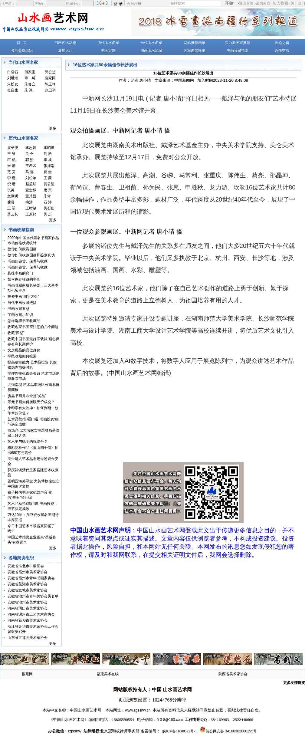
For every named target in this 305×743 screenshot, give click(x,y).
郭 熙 (29, 160)
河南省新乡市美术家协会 (28, 620)
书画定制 (108, 50)
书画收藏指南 (237, 50)
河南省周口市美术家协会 (28, 608)
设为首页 (263, 3)
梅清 (29, 202)
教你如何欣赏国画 (22, 249)
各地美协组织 (22, 50)
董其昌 (30, 196)
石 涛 (48, 202)
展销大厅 (65, 50)
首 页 (22, 43)
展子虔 (12, 148)
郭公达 (50, 72)
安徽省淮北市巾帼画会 (26, 566)
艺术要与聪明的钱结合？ (28, 441)
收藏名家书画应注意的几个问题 (33, 327)
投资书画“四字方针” (23, 296)
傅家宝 (30, 72)
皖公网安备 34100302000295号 (231, 731)
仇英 (11, 190)
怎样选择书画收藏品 (24, 321)
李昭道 (49, 148)
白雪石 (12, 72)
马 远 (29, 172)
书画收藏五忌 (18, 309)
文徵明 (12, 196)
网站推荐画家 (194, 43)
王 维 (11, 154)
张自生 (12, 90)
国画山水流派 (151, 50)
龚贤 (11, 202)
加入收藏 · (289, 3)
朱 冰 (29, 90)
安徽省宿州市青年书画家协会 (31, 578)
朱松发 (12, 84)
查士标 (30, 190)
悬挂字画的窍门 (20, 273)
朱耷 (47, 196)
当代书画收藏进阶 (22, 303)
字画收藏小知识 (20, 315)
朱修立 (30, 84)
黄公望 (49, 184)
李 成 (48, 160)
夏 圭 (48, 172)
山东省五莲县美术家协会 (28, 638)
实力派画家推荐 (237, 43)
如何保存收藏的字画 (24, 279)
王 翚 (11, 208)
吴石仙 (49, 208)
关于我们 (297, 3)
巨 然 (11, 160)
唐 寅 (48, 190)
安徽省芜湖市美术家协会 (28, 584)
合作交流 (282, 50)
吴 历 (48, 214)
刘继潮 (12, 78)
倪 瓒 (11, 184)
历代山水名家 (108, 43)
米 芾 (11, 166)
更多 (52, 128)
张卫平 (50, 90)
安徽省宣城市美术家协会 (28, 590)
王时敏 (30, 208)
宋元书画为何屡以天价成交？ (31, 402)
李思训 (30, 148)
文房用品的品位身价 (24, 350)
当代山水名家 (151, 43)
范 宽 (11, 172)
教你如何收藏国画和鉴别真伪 (31, 255)
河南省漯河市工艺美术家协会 (31, 614)
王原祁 (30, 214)
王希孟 (30, 166)
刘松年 (30, 178)
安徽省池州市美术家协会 (28, 602)
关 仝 (29, 154)
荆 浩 (48, 154)
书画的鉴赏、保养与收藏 (28, 261)
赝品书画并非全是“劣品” (27, 396)
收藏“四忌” (16, 333)
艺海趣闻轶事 (194, 50)
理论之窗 (282, 43)
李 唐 (11, 178)
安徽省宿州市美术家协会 (28, 572)
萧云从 (12, 214)
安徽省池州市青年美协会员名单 (33, 596)
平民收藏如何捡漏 (22, 356)
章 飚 (30, 78)
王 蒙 (48, 178)
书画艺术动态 (65, 43)
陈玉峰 (50, 84)
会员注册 (134, 3)
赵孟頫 (30, 184)
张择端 (49, 166)
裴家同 (50, 78)
